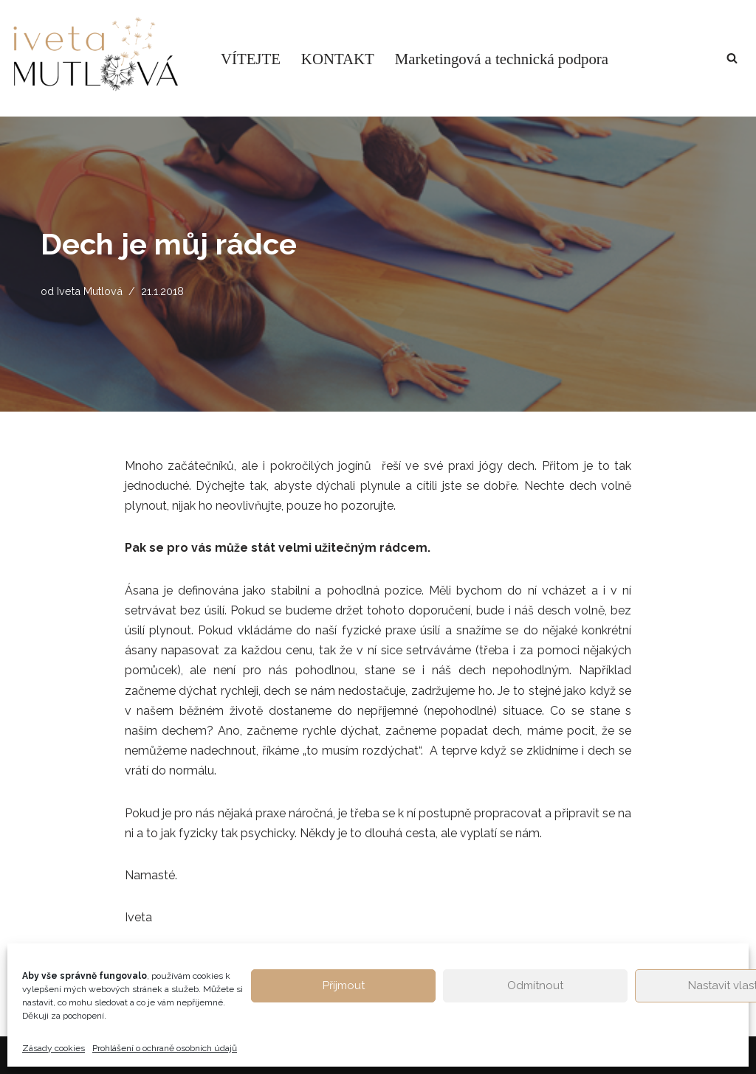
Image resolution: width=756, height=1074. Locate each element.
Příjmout (344, 985)
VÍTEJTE (251, 58)
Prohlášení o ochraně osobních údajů (164, 1048)
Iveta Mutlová (90, 291)
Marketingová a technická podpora (501, 58)
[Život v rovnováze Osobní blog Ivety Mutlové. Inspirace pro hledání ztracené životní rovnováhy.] (103, 58)
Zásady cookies (53, 1048)
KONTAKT (337, 58)
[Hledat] (732, 57)
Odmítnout (535, 985)
